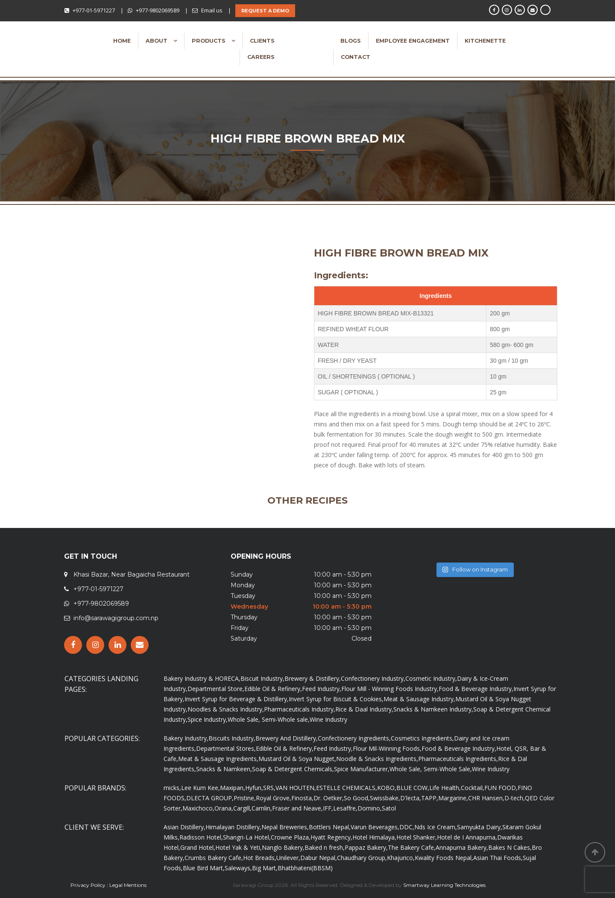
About (157, 41)
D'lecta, (410, 798)
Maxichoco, (198, 808)
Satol (389, 808)
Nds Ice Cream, (435, 827)
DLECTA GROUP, (210, 798)
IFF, (328, 808)
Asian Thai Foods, (498, 858)
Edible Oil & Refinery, (273, 689)
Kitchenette (485, 41)
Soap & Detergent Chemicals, (293, 769)
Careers (261, 57)
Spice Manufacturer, (362, 769)
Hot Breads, (259, 858)
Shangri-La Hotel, (247, 837)
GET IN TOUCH (90, 556)
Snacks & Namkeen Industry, (433, 709)
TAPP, (429, 798)
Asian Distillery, (184, 827)
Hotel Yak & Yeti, (238, 847)
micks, (172, 788)
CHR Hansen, (486, 798)
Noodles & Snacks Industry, (225, 709)
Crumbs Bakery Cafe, (213, 858)
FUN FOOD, (501, 788)
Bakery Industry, (186, 738)
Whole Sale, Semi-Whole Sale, (431, 769)
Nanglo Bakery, (283, 847)
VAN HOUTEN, (295, 788)
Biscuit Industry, (262, 678)
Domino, (369, 808)
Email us (212, 10)
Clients (262, 41)
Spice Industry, (207, 719)
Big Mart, (265, 868)
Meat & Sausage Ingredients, (218, 759)
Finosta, (302, 798)
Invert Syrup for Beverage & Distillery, (236, 699)
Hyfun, (254, 788)
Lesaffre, (345, 808)
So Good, (357, 798)
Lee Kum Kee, (200, 788)
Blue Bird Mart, (204, 868)
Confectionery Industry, (373, 678)
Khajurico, (401, 858)
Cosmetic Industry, (431, 678)
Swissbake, (385, 798)
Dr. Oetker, (328, 798)
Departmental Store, (215, 689)
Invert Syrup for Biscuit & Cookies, (336, 699)
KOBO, (386, 788)
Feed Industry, (321, 689)
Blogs (350, 41)
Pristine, (245, 798)
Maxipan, (232, 788)
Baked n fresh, (325, 847)
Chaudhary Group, (362, 858)
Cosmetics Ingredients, (422, 738)
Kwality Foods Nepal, (444, 858)
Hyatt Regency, (331, 837)
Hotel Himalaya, (374, 837)
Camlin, (262, 808)
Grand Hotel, (197, 847)
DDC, (406, 827)
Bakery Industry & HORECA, (202, 678)
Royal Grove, (273, 798)
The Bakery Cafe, (412, 847)
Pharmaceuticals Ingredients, (458, 759)
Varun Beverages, (375, 827)
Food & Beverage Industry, (476, 689)
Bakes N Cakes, (510, 847)
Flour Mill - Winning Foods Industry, (390, 689)
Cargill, (242, 808)
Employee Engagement (413, 41)
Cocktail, (472, 788)
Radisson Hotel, (201, 837)
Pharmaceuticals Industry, (299, 709)
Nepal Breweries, (285, 827)
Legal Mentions (127, 885)
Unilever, (288, 858)
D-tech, (514, 798)
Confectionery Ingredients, (354, 738)
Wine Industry (328, 719)
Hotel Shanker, (416, 837)
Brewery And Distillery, (286, 738)
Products (209, 41)
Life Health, (445, 788)
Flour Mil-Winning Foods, (387, 748)
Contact (355, 57)
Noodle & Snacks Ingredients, (377, 759)
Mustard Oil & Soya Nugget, (297, 759)
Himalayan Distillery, (233, 827)
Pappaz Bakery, (366, 847)
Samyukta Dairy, (479, 827)
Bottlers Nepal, (330, 827)
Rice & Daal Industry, (364, 709)
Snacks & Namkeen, (224, 769)
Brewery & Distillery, (312, 678)
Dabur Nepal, (318, 858)
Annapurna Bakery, (462, 847)
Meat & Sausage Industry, (419, 699)
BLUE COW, (412, 788)
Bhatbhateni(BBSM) (305, 868)
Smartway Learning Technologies (444, 885)
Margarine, (453, 798)
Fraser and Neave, (297, 808)
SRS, (269, 788)
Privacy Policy (87, 885)
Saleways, (238, 868)
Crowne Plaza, (290, 837)
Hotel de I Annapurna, (467, 837)
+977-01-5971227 (94, 10)
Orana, (223, 808)
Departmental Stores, (226, 748)
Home (122, 41)
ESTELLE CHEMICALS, (346, 788)
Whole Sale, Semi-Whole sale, (269, 719)
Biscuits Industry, (231, 738)
